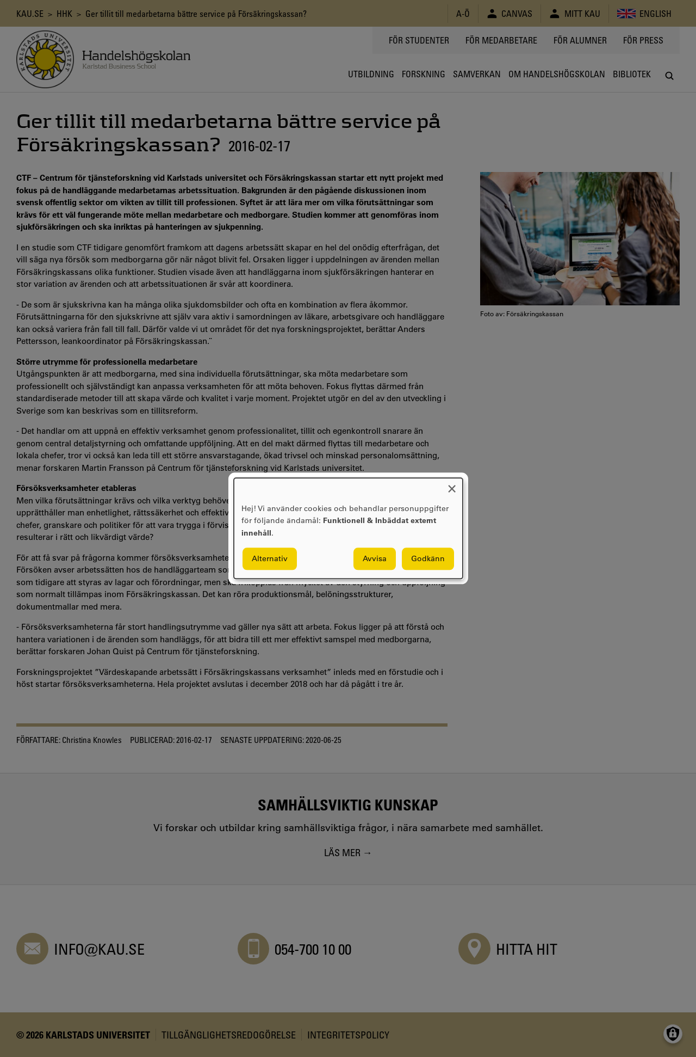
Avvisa (375, 559)
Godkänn (428, 559)
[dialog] (348, 528)
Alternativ (270, 559)
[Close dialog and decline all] (452, 484)
